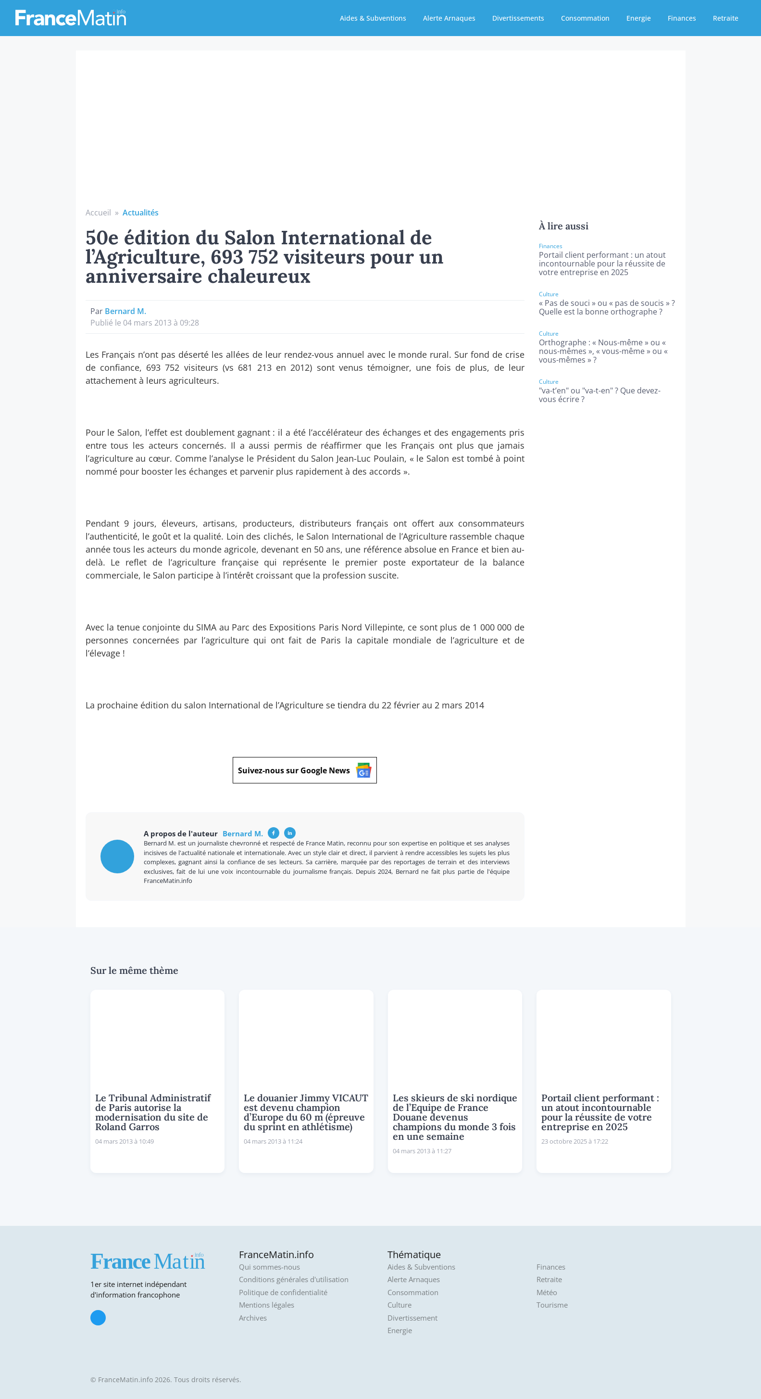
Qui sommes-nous (269, 1267)
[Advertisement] (380, 134)
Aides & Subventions (373, 18)
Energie (638, 18)
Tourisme (552, 1305)
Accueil (98, 212)
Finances (682, 18)
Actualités (141, 212)
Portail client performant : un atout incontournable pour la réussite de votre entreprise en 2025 (602, 263)
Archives (253, 1318)
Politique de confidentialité (283, 1292)
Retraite (725, 18)
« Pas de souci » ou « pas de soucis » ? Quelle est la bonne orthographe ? (607, 307)
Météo (546, 1292)
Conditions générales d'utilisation (294, 1279)
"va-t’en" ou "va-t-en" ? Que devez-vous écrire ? (600, 394)
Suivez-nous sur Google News (305, 770)
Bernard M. (125, 311)
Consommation (585, 18)
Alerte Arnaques (449, 18)
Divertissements (518, 18)
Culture (399, 1305)
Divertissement (412, 1318)
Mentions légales (266, 1305)
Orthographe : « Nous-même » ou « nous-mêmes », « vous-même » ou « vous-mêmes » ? (603, 351)
